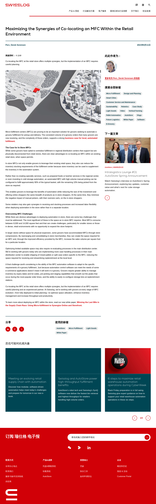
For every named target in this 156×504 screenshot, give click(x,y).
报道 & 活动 (122, 471)
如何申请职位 (86, 476)
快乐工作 (84, 471)
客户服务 (102, 11)
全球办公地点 (11, 466)
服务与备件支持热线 (14, 476)
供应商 (8, 481)
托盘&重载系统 (49, 466)
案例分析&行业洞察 (118, 11)
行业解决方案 (89, 11)
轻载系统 (47, 471)
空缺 (82, 466)
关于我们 (135, 11)
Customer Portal (124, 476)
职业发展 (147, 11)
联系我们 (9, 471)
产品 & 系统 (74, 11)
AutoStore (47, 476)
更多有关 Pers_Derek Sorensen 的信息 (122, 78)
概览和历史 (122, 466)
